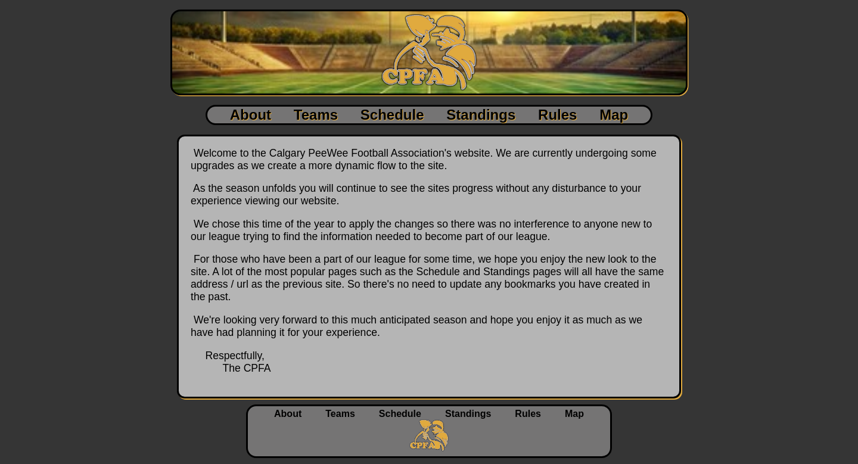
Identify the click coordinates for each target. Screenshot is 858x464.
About (250, 115)
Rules (557, 115)
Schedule (392, 115)
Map (613, 115)
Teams (316, 115)
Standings (480, 115)
